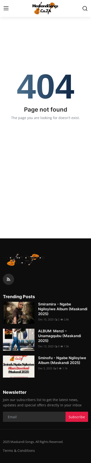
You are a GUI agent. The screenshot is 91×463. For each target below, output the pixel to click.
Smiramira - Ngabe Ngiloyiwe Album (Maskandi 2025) (62, 309)
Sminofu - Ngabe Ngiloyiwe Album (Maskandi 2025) (62, 360)
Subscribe (77, 417)
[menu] (6, 8)
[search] (85, 8)
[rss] (8, 279)
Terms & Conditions (19, 450)
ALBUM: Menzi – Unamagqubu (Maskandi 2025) (59, 336)
